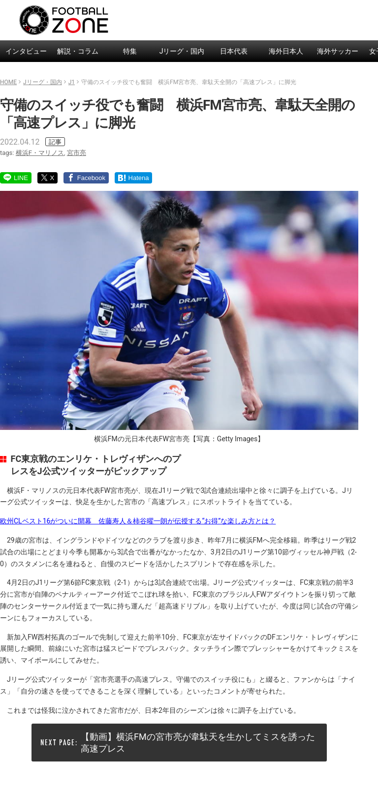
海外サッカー (337, 51)
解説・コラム (77, 51)
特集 (130, 51)
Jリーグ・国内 (182, 51)
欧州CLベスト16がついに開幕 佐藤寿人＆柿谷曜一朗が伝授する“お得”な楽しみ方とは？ (138, 521)
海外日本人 (286, 51)
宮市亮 (76, 152)
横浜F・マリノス (40, 152)
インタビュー (26, 51)
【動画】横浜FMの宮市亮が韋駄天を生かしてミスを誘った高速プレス (198, 742)
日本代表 (234, 51)
